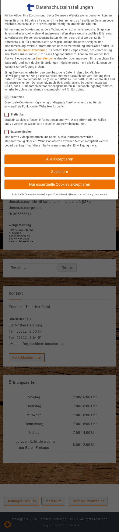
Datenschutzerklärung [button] (81, 187)
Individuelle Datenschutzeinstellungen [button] (32, 187)
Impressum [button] (101, 187)
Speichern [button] (59, 165)
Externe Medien (19, 125)
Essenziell (15, 90)
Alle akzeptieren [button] (59, 152)
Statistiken (16, 107)
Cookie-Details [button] (61, 187)
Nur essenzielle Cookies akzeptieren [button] (59, 177)
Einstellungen (44, 51)
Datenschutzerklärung (32, 43)
